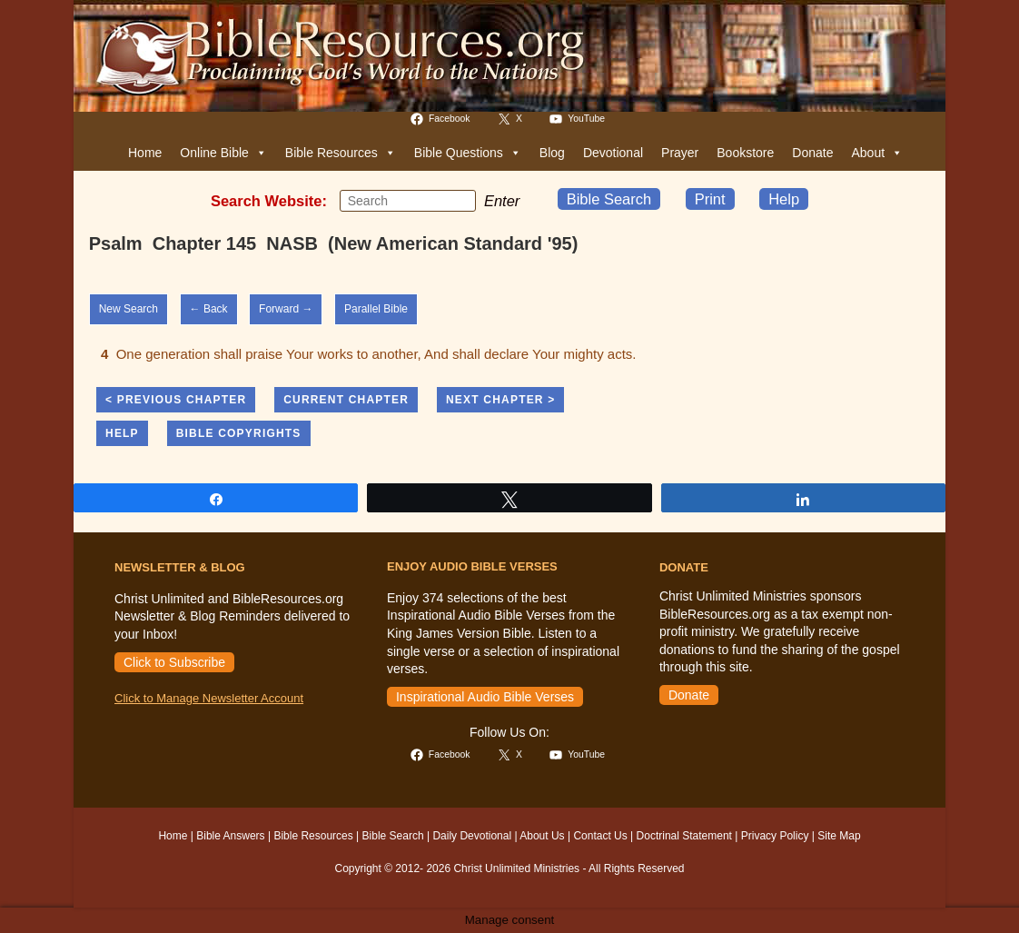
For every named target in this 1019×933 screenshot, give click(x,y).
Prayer (679, 152)
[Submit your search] (458, 200)
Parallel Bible (376, 309)
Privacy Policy (775, 835)
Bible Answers (230, 835)
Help (783, 199)
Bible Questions (467, 152)
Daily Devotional (471, 835)
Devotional (613, 152)
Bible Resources (340, 152)
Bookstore (745, 152)
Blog (552, 152)
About (877, 152)
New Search (128, 309)
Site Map (838, 835)
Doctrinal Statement (684, 835)
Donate (812, 152)
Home (145, 152)
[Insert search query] (408, 201)
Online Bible (223, 152)
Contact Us (600, 835)
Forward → (285, 309)
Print (710, 199)
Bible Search (609, 199)
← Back (209, 309)
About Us (541, 835)
